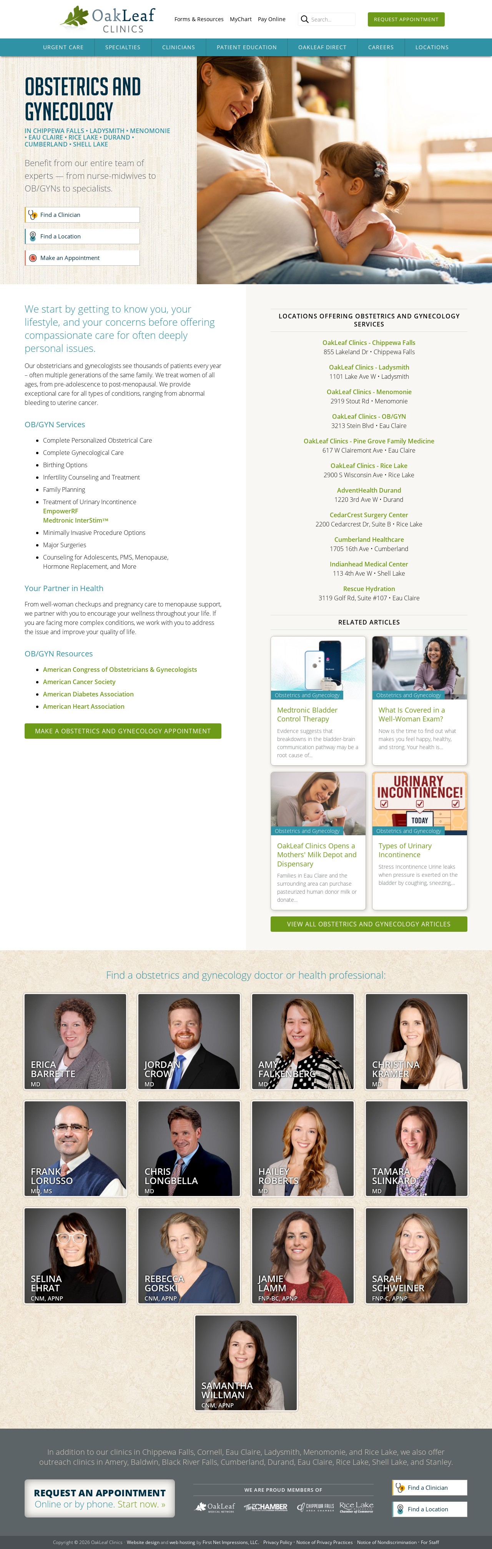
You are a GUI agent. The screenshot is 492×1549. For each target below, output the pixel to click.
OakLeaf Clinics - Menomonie (369, 392)
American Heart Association (84, 706)
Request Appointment (406, 19)
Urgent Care (63, 47)
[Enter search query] (327, 19)
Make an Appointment (70, 257)
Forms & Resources (199, 19)
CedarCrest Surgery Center (369, 515)
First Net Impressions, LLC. (231, 1542)
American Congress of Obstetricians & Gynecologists (120, 669)
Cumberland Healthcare (369, 539)
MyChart (241, 19)
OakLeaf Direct (322, 47)
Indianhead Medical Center (369, 564)
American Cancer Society (79, 682)
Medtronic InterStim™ (75, 520)
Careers (381, 47)
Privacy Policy (277, 1542)
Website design (143, 1542)
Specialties (123, 47)
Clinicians (178, 47)
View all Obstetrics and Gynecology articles (369, 924)
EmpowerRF (60, 511)
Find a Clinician (60, 214)
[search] (305, 19)
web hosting (182, 1542)
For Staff (430, 1542)
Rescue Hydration (369, 589)
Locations (432, 47)
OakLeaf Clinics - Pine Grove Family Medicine (369, 441)
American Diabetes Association (88, 694)
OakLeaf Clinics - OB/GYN (369, 416)
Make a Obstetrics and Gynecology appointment (123, 731)
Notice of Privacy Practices (324, 1542)
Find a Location (60, 236)
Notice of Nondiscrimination (387, 1542)
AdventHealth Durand (369, 490)
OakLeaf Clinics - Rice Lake (369, 465)
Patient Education (247, 47)
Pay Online (272, 19)
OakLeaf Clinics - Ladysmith (369, 367)
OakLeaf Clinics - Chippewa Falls (369, 342)
